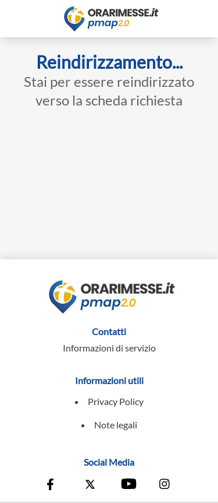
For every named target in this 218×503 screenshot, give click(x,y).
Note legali (115, 424)
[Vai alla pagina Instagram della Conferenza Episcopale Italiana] (165, 486)
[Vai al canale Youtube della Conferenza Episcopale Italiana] (128, 486)
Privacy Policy (116, 401)
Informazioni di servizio (109, 347)
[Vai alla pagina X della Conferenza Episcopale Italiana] (90, 486)
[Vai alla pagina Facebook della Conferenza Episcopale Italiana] (53, 486)
